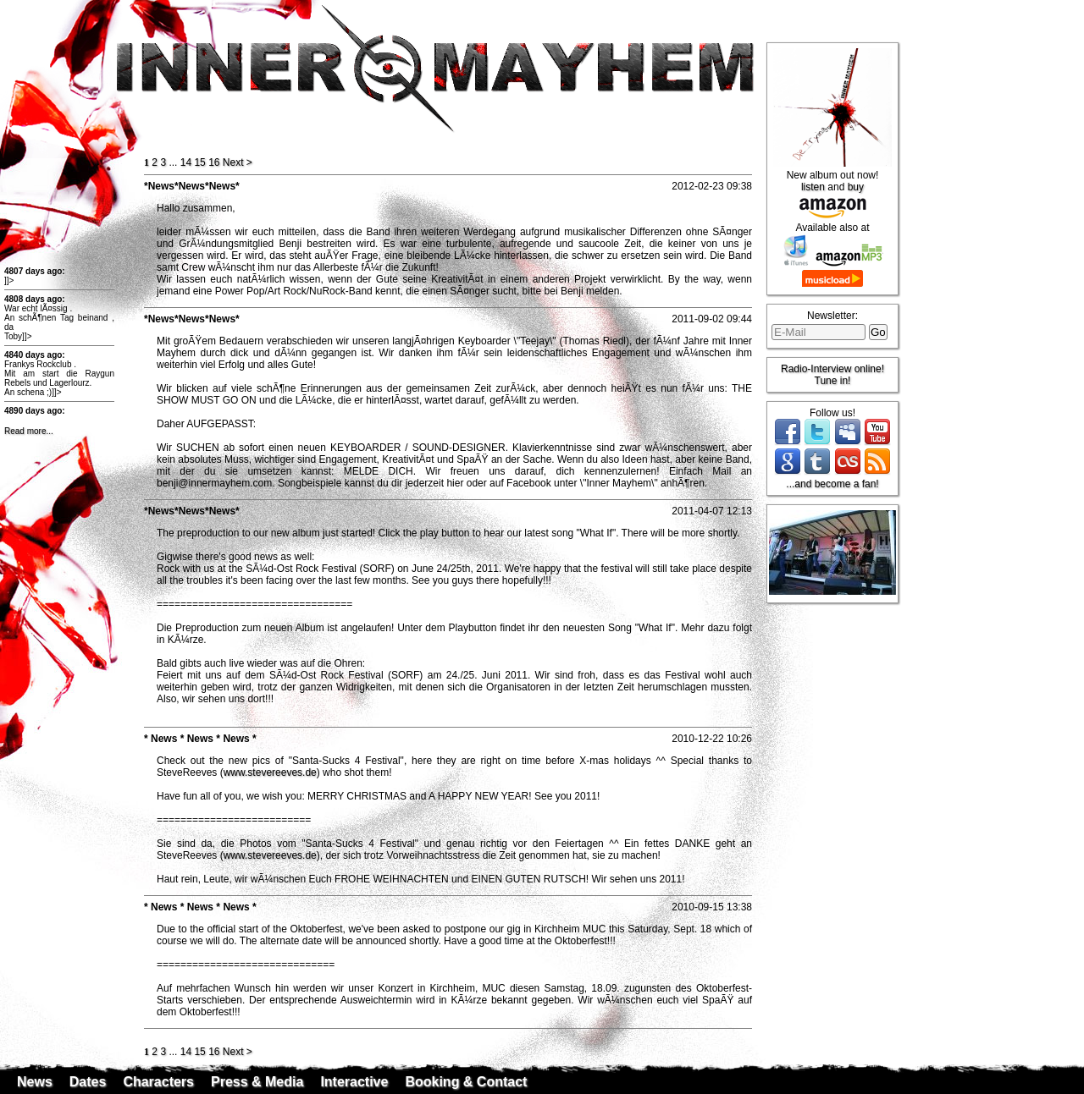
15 (199, 162)
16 (213, 162)
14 (185, 162)
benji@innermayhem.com (214, 483)
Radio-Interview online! (832, 369)
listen (813, 187)
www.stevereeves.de (270, 772)
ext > (237, 162)
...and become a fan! (832, 484)
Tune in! (833, 381)
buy (856, 187)
